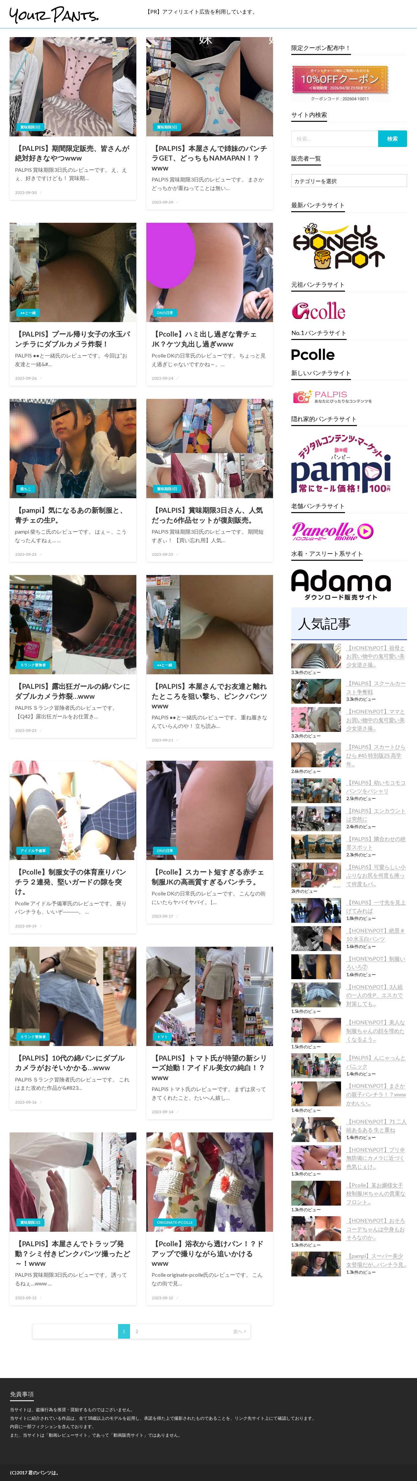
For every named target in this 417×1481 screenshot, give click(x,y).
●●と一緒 (27, 313)
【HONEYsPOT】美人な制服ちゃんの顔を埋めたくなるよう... (375, 1030)
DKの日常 (165, 313)
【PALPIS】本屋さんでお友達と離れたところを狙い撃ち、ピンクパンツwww (209, 696)
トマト (162, 1036)
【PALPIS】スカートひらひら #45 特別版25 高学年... (376, 755)
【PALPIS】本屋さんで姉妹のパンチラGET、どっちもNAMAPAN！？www (209, 158)
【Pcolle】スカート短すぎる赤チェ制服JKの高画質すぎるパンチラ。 (208, 876)
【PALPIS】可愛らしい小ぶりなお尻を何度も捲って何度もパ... (376, 875)
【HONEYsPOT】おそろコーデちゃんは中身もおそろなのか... (375, 1228)
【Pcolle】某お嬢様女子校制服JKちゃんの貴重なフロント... (375, 1193)
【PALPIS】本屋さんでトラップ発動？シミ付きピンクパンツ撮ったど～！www (72, 1253)
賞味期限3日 (30, 127)
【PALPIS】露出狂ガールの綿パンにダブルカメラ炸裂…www (72, 691)
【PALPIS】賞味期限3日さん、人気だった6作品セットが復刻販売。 (207, 515)
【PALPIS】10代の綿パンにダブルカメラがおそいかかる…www (70, 1063)
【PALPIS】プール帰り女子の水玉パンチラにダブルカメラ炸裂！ (72, 339)
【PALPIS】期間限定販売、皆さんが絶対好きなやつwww (72, 153)
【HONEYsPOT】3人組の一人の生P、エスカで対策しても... (374, 995)
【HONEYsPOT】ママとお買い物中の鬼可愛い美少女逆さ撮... (375, 719)
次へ (238, 1331)
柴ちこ (25, 489)
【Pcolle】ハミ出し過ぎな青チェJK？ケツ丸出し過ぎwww (204, 339)
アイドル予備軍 (33, 850)
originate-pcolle (175, 1222)
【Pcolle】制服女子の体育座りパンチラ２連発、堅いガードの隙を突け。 (70, 881)
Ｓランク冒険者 (33, 665)
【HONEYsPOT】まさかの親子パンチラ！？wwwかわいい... (376, 1094)
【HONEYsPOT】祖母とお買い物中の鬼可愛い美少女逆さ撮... (375, 656)
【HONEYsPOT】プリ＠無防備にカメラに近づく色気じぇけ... (375, 1158)
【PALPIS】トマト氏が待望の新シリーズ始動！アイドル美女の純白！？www (209, 1067)
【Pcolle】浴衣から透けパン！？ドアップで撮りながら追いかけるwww (208, 1253)
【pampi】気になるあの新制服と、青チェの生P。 (71, 515)
